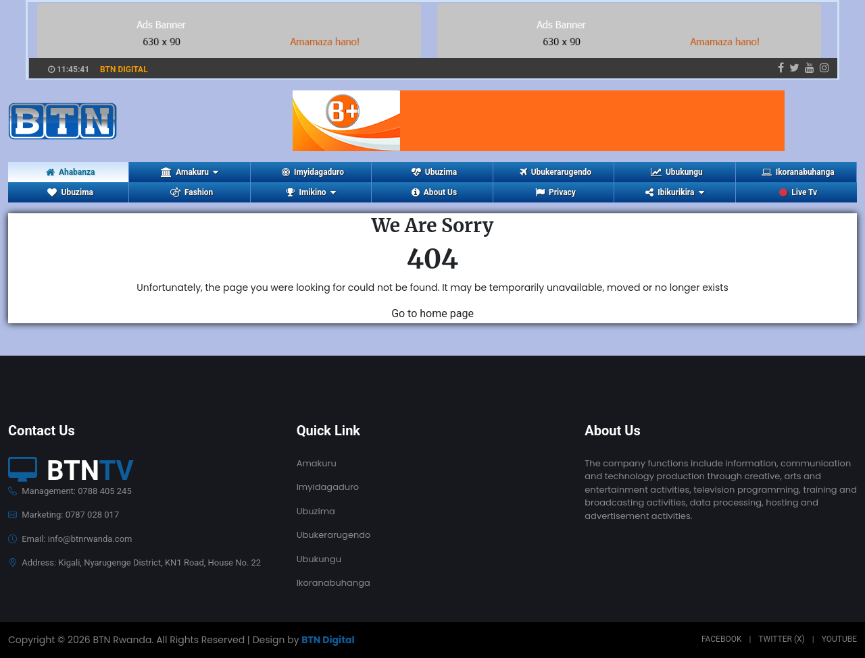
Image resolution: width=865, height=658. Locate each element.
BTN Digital (327, 640)
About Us (434, 192)
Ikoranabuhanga (798, 172)
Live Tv (798, 192)
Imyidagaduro (313, 172)
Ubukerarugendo (555, 172)
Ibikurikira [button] (674, 192)
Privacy (555, 192)
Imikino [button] (310, 192)
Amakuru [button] (189, 172)
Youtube (839, 639)
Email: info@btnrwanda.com (70, 539)
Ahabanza (70, 172)
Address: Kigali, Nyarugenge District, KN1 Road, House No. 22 (134, 562)
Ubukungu (677, 172)
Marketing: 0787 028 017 (63, 515)
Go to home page (432, 313)
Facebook (721, 639)
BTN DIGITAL (124, 69)
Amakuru (317, 463)
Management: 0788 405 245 (70, 491)
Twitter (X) (781, 639)
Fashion (191, 192)
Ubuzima (434, 172)
